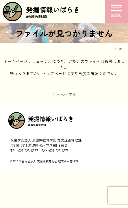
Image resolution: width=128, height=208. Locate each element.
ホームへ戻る (64, 94)
